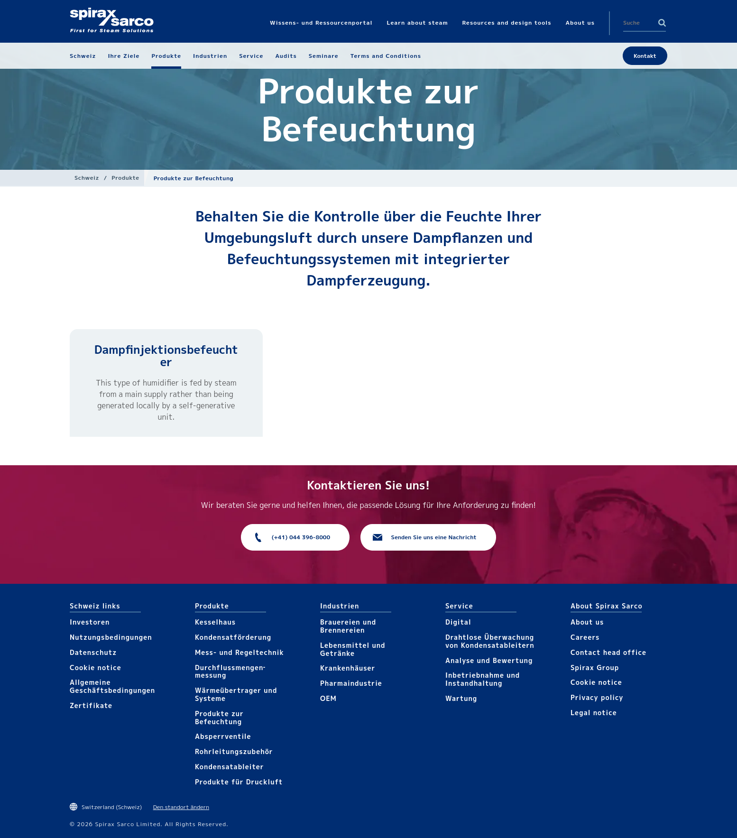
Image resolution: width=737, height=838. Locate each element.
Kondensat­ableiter (229, 766)
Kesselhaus (215, 621)
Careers (585, 637)
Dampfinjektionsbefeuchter (166, 355)
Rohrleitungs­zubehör (234, 751)
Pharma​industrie (351, 683)
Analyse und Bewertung (489, 660)
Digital (458, 621)
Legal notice (594, 712)
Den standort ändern (181, 807)
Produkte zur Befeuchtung (219, 717)
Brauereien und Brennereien (348, 626)
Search (662, 23)
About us (587, 621)
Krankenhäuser (347, 667)
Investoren (90, 621)
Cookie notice (95, 667)
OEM (328, 698)
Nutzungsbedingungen (111, 637)
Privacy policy (597, 697)
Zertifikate (91, 705)
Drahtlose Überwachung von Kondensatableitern (489, 641)
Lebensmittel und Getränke (353, 649)
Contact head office (608, 652)
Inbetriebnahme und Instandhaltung (482, 679)
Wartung (461, 698)
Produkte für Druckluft (239, 781)
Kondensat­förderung (233, 637)
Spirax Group (595, 667)
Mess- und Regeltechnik (239, 652)
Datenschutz (93, 652)
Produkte (125, 178)
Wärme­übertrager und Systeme (236, 694)
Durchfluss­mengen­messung (230, 671)
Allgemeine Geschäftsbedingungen (112, 686)
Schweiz (86, 178)
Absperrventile (223, 736)
